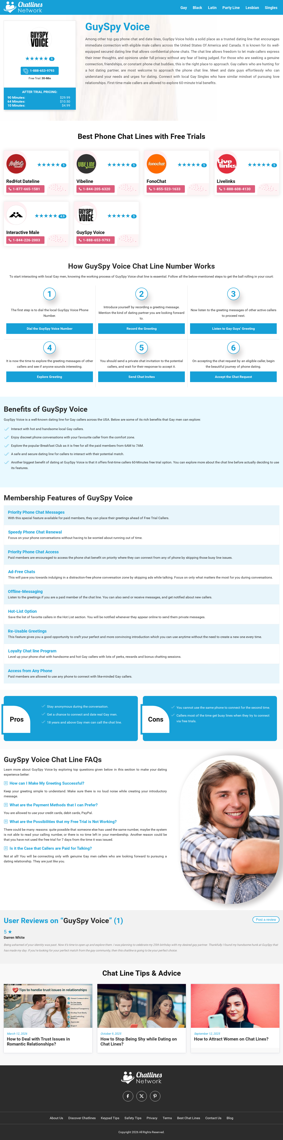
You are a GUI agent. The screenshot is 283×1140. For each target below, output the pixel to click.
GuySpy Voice (90, 232)
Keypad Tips (110, 1118)
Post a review (266, 919)
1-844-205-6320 (96, 189)
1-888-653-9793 (42, 71)
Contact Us (213, 1118)
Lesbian (252, 7)
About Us (56, 1118)
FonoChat (156, 181)
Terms (167, 1118)
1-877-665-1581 (26, 189)
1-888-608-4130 (237, 189)
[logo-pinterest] (155, 1096)
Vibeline (84, 181)
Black (197, 7)
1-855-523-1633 (166, 189)
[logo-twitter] (141, 1096)
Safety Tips (132, 1118)
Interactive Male (22, 232)
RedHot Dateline (22, 181)
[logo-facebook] (128, 1096)
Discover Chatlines (82, 1118)
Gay (183, 7)
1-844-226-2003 (26, 240)
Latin (212, 7)
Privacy (152, 1118)
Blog (230, 1118)
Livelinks (226, 181)
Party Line (231, 7)
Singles (271, 7)
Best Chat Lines (188, 1118)
